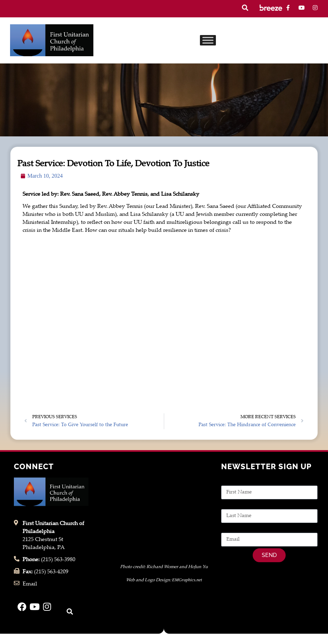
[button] (245, 8)
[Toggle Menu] (207, 40)
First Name (235, 481)
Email (228, 529)
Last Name (234, 505)
